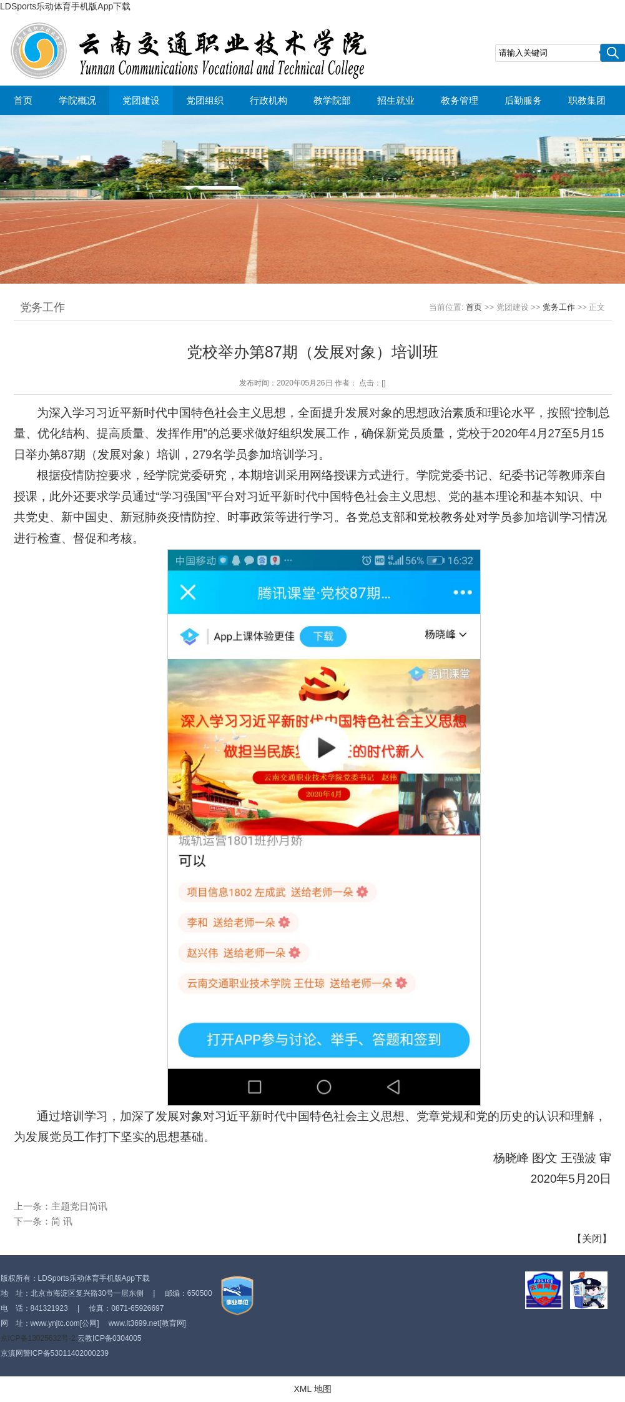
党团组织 (205, 100)
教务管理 (459, 100)
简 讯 (61, 1221)
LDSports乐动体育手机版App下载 (65, 6)
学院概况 (77, 100)
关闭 (592, 1238)
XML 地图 (312, 1389)
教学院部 (332, 100)
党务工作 (559, 307)
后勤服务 (523, 100)
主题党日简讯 (79, 1206)
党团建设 (141, 100)
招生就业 (396, 100)
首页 (23, 100)
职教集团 (587, 100)
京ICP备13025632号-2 (38, 1338)
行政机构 (268, 100)
